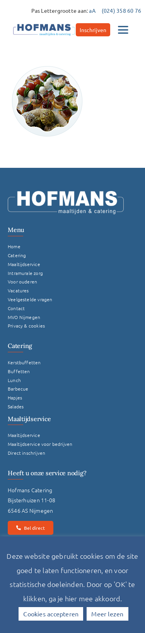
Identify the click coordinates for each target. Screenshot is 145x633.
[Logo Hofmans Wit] (66, 193)
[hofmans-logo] (44, 23)
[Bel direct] (30, 528)
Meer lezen (107, 614)
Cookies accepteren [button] (50, 614)
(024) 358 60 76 (121, 10)
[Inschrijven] (93, 29)
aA (92, 10)
